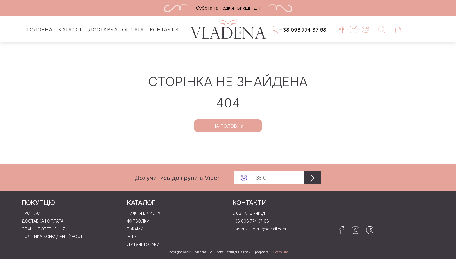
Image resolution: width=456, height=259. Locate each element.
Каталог (70, 29)
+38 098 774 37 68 (299, 30)
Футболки (138, 221)
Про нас (31, 213)
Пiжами (135, 229)
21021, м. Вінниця (248, 213)
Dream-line (280, 252)
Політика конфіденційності (53, 236)
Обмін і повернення (43, 229)
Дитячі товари (143, 244)
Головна (40, 29)
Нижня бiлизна (143, 213)
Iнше (132, 236)
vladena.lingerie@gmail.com (259, 229)
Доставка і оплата (116, 29)
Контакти (164, 29)
